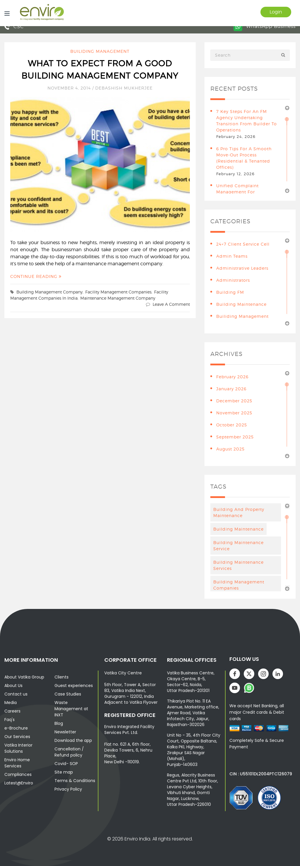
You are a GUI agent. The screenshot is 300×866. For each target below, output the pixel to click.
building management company (49, 291)
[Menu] (5, 13)
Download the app (73, 740)
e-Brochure (16, 728)
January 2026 (231, 388)
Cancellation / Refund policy (69, 752)
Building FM (230, 292)
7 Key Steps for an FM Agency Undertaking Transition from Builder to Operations (246, 120)
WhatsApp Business (264, 26)
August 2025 (230, 448)
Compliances (18, 774)
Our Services (17, 737)
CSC (14, 26)
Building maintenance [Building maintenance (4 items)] (238, 528)
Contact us (16, 694)
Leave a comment (171, 304)
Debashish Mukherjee (124, 87)
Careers (12, 711)
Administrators (233, 280)
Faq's (9, 719)
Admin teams (232, 256)
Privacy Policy (68, 789)
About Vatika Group (24, 677)
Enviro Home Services (17, 763)
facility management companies (118, 291)
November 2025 (234, 412)
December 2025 (234, 400)
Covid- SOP (66, 764)
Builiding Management (99, 51)
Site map (63, 772)
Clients (61, 677)
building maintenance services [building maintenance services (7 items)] (238, 565)
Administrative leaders (242, 268)
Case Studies (67, 694)
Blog (58, 723)
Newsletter (65, 732)
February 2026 (232, 376)
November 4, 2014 (69, 87)
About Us (13, 685)
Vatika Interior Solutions (18, 748)
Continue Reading (36, 276)
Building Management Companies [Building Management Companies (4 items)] (238, 584)
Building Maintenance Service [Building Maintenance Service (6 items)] (238, 545)
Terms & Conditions (74, 781)
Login (276, 12)
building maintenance (241, 304)
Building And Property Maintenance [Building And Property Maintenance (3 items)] (238, 512)
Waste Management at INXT (71, 709)
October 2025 (231, 424)
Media (10, 702)
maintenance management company (117, 298)
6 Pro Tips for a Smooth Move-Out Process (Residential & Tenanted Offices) (244, 158)
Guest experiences (73, 685)
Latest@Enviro (18, 783)
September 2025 (235, 436)
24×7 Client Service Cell (243, 244)
